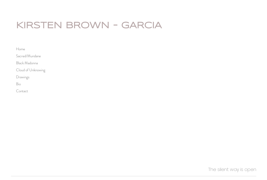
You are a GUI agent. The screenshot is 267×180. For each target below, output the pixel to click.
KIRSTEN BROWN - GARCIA (89, 26)
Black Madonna (27, 63)
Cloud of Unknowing (30, 70)
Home (20, 49)
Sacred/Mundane (28, 56)
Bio (18, 84)
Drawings (23, 77)
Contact (22, 91)
